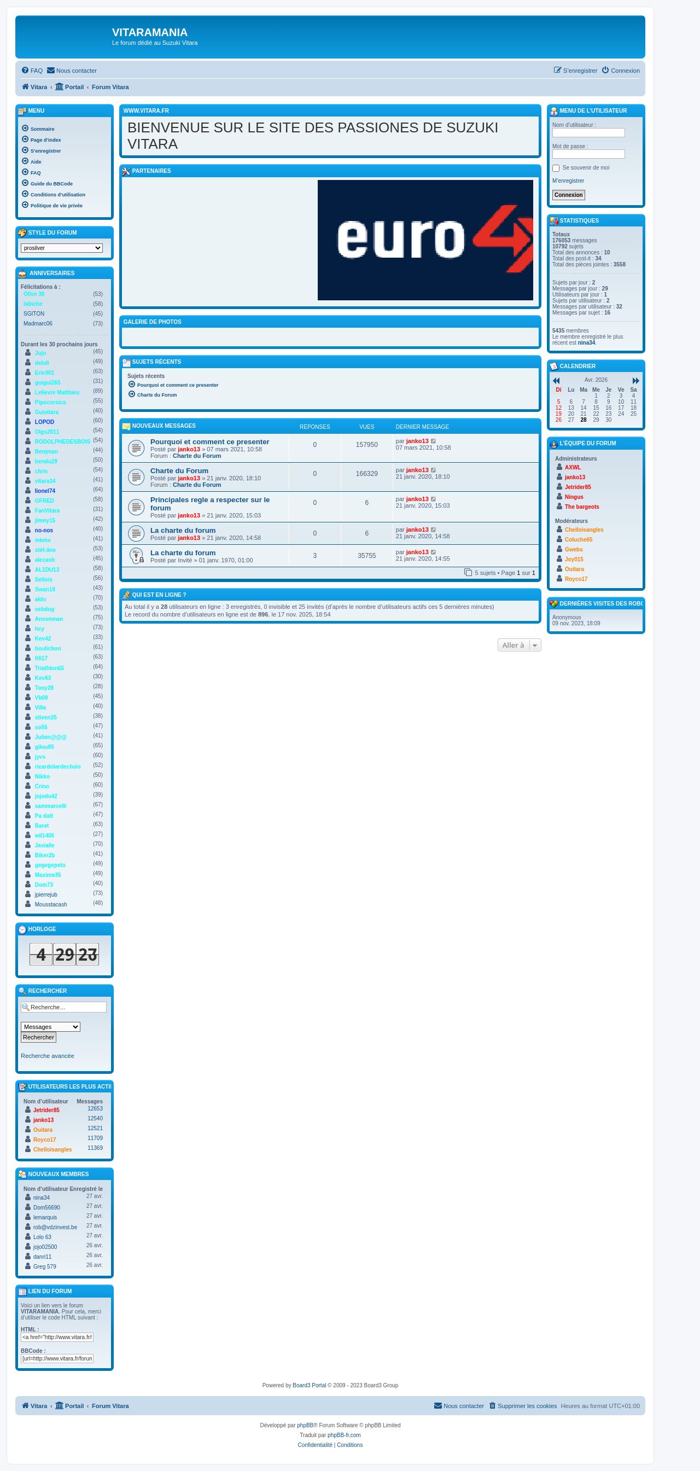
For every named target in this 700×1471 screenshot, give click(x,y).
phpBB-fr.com (344, 1435)
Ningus (574, 497)
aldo (40, 599)
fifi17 (41, 658)
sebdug (45, 609)
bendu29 (46, 461)
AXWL (573, 467)
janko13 (189, 449)
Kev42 (43, 639)
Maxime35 (48, 875)
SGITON (34, 314)
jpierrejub (46, 895)
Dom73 (44, 885)
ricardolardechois (58, 767)
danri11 (42, 1257)
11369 (95, 1148)
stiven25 (46, 717)
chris (41, 471)
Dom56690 (46, 1208)
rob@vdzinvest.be (55, 1227)
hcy (39, 629)
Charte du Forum (197, 455)
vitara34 (45, 481)
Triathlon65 (49, 668)
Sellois (43, 580)
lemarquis (45, 1217)
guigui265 (48, 383)
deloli (42, 363)
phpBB (305, 1425)
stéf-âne (45, 550)
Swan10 (45, 589)
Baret (42, 826)
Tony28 (44, 688)
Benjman (46, 452)
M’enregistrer (568, 181)
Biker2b (45, 855)
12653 (95, 1109)
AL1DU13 (47, 570)
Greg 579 (44, 1267)
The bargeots (582, 507)
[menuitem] (32, 70)
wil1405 (45, 836)
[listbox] (62, 248)
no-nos (44, 530)
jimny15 (45, 521)
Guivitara (47, 412)
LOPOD (45, 422)
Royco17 (44, 1140)
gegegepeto (50, 865)
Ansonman (49, 619)
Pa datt (44, 816)
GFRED (44, 501)
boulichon (48, 649)
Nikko (42, 777)
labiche (33, 304)
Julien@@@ (51, 737)
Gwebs (574, 549)
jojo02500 (45, 1247)
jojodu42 (46, 796)
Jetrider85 (46, 1110)
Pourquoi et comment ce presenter (210, 442)
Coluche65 (579, 540)
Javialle (45, 845)
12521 (95, 1128)
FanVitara (47, 511)
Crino (42, 786)
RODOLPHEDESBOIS (63, 442)
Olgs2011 (47, 432)
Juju (40, 353)
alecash (45, 560)
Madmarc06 (38, 324)
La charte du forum (182, 530)
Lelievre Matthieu (57, 392)
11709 (95, 1138)
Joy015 (574, 559)
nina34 (41, 1198)
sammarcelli (51, 806)
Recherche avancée (47, 1056)
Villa (40, 708)
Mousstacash (51, 905)
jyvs (40, 757)
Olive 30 (34, 294)
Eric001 (45, 373)
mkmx (43, 540)
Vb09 (41, 698)
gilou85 (44, 747)
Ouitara (42, 1130)
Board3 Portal (309, 1385)
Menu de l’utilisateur (588, 111)
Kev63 (43, 678)
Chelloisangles (52, 1150)
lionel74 (45, 491)
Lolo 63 (42, 1237)
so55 (41, 727)
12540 (95, 1118)
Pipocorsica (50, 402)
